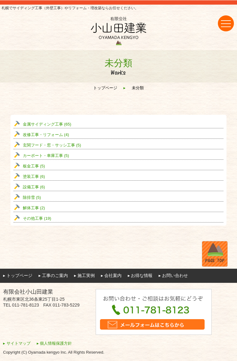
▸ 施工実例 (84, 275)
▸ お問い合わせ (173, 275)
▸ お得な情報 (140, 275)
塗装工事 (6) (34, 176)
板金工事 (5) (34, 166)
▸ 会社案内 (111, 275)
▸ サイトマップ (17, 343)
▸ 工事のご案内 (53, 275)
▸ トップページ (17, 275)
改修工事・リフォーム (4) (46, 134)
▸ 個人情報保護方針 (54, 343)
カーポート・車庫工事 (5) (46, 155)
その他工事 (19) (37, 218)
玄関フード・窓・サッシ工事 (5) (52, 145)
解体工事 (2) (34, 208)
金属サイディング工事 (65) (47, 124)
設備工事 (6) (34, 187)
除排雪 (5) (32, 197)
